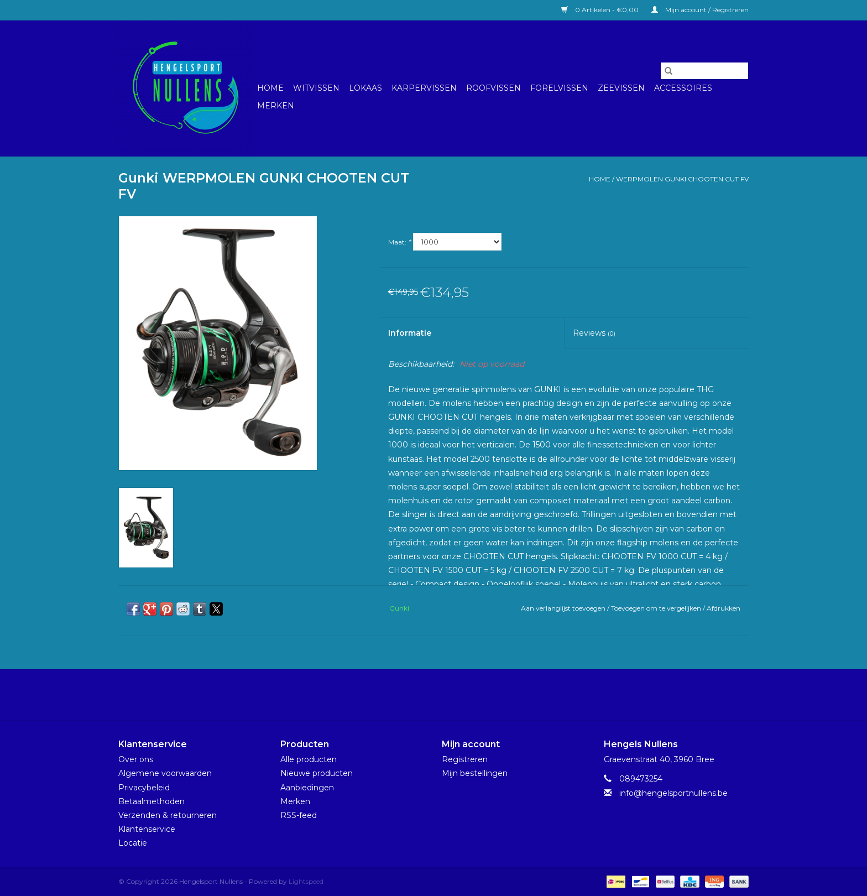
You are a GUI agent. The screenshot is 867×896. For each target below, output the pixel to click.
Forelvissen (559, 88)
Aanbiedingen (307, 788)
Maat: (399, 242)
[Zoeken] (704, 71)
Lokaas (365, 88)
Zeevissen (621, 88)
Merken (275, 106)
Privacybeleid (144, 788)
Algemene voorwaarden (165, 773)
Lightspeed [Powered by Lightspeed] (306, 881)
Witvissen (316, 88)
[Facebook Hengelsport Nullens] (423, 695)
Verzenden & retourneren (167, 815)
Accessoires (683, 88)
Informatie (409, 333)
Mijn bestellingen (475, 773)
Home (270, 88)
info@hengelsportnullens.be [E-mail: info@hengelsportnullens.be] (673, 793)
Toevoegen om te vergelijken (657, 608)
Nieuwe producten (316, 773)
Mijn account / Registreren (700, 10)
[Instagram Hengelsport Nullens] (443, 695)
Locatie (132, 843)
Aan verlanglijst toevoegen (564, 608)
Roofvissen (493, 88)
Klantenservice (146, 829)
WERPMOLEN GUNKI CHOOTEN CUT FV (682, 179)
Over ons (135, 759)
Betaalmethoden (151, 801)
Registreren (465, 759)
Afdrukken (723, 608)
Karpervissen (424, 88)
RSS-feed (298, 815)
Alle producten (308, 759)
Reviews (594, 333)
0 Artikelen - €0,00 (600, 10)
